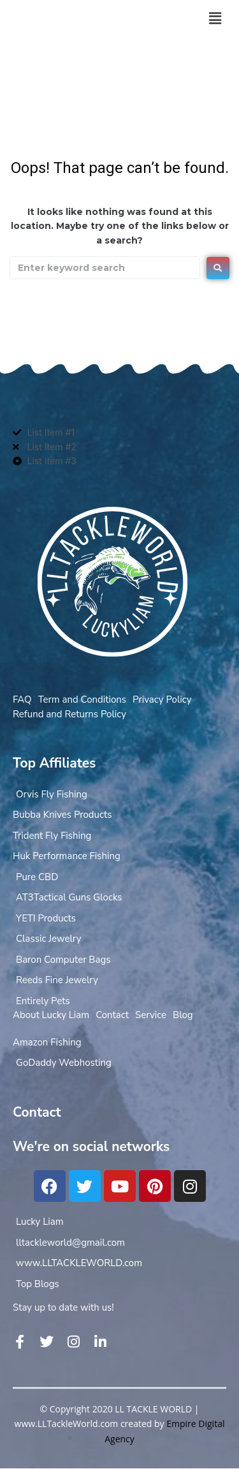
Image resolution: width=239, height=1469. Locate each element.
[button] (215, 18)
